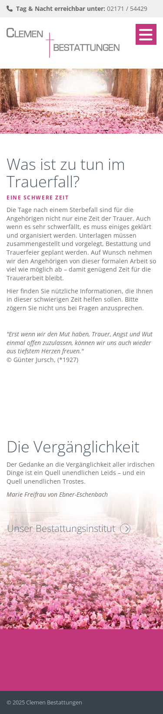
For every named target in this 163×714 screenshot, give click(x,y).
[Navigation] (146, 34)
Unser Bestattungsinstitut (61, 528)
